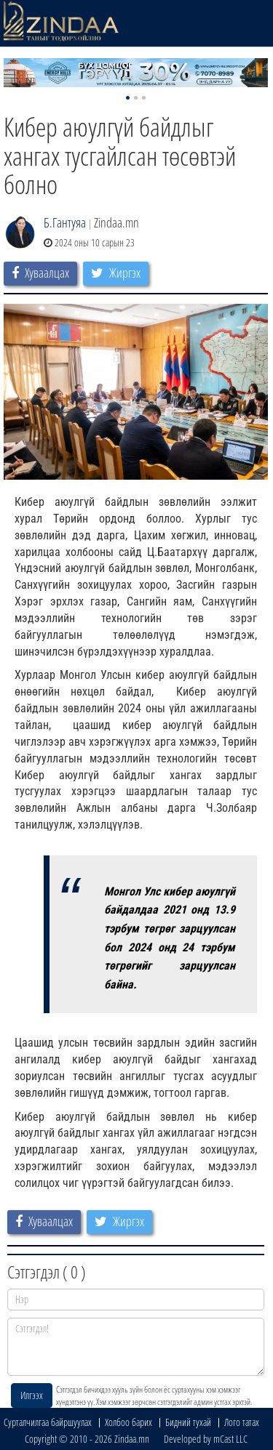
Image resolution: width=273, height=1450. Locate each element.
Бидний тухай (188, 1422)
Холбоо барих (128, 1422)
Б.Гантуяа (65, 222)
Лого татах (241, 1422)
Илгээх (31, 1395)
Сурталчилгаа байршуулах (48, 1422)
